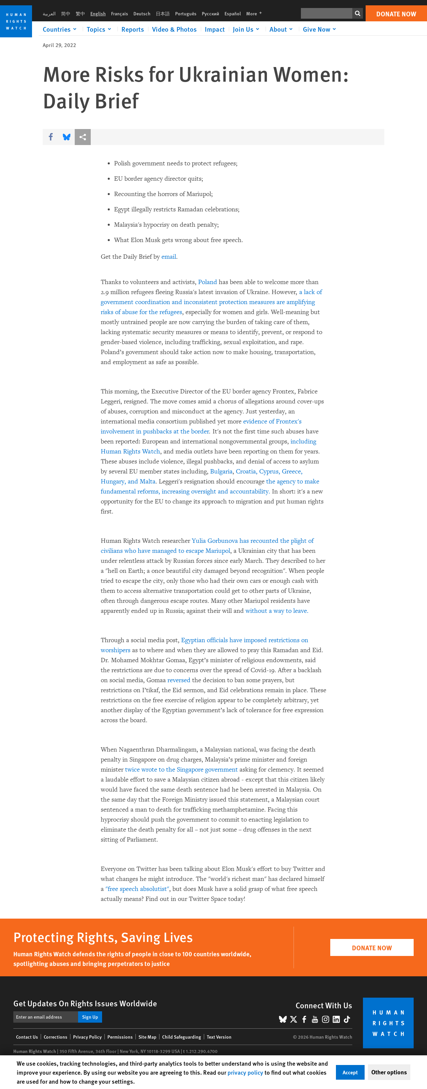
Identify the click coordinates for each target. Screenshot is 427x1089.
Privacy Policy (87, 1036)
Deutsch (141, 13)
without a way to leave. (277, 611)
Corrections (55, 1036)
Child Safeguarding (181, 1036)
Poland (207, 282)
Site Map (147, 1036)
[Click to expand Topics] (100, 29)
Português (185, 13)
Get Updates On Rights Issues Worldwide (85, 1003)
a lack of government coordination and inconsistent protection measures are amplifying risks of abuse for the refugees (211, 302)
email (168, 257)
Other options (389, 1072)
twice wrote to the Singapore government (181, 770)
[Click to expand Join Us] (247, 29)
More (256, 13)
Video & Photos (174, 29)
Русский (210, 13)
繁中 (80, 13)
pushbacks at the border (175, 431)
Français (119, 13)
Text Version (219, 1036)
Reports (132, 29)
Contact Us (27, 1036)
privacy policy (245, 1072)
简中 (65, 13)
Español (233, 13)
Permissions (120, 1036)
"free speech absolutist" (137, 889)
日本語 (163, 13)
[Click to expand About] (282, 29)
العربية (49, 13)
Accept (350, 1072)
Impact (215, 29)
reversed (178, 680)
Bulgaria (221, 471)
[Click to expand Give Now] (320, 29)
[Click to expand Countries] (61, 29)
